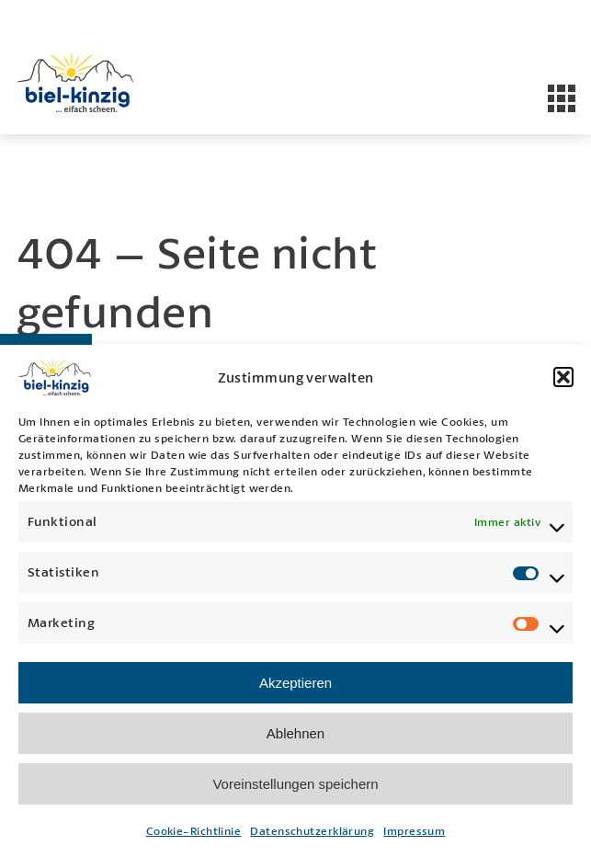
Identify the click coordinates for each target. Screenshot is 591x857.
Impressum (414, 831)
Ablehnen (295, 733)
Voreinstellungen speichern (295, 784)
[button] (563, 377)
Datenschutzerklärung (312, 831)
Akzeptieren (295, 683)
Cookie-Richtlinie (194, 831)
